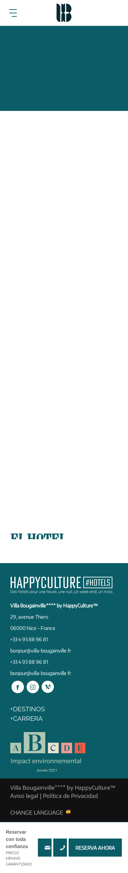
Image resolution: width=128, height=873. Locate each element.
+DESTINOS (27, 709)
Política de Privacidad (70, 795)
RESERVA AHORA (95, 848)
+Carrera (26, 718)
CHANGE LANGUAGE (36, 812)
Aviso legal (24, 795)
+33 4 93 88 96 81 (60, 848)
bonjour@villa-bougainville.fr (40, 651)
